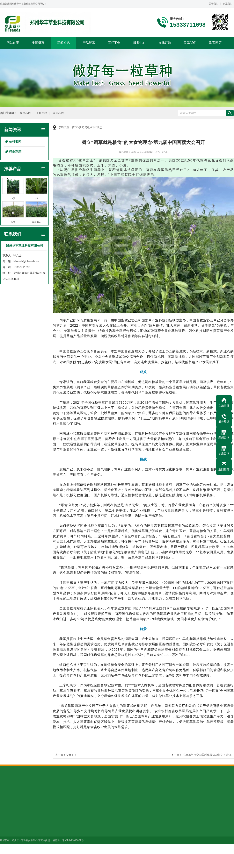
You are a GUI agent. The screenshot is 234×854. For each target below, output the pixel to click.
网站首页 (13, 42)
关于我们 (213, 3)
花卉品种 (57, 113)
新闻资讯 (63, 42)
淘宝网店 (215, 42)
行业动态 (15, 151)
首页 (74, 127)
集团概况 (38, 42)
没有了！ (71, 754)
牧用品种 (24, 113)
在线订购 (164, 42)
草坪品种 (41, 113)
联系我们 (227, 3)
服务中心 (139, 42)
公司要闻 (15, 141)
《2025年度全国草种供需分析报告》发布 (207, 754)
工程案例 (114, 42)
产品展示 (89, 42)
